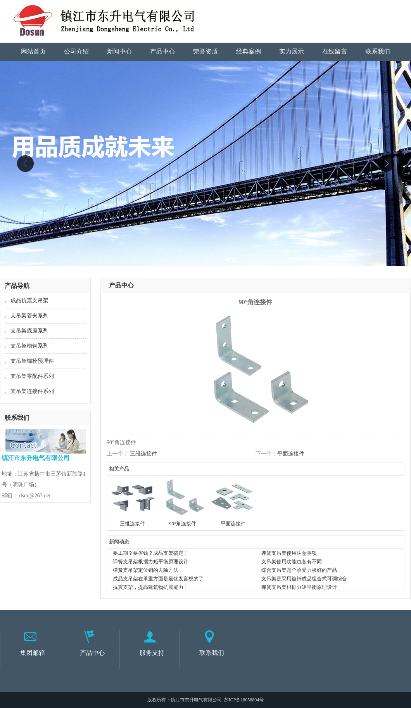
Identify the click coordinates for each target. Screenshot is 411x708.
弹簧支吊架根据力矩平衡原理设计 (150, 561)
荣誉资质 (205, 51)
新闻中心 (119, 51)
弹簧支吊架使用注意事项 (289, 553)
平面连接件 (290, 454)
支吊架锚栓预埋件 (32, 361)
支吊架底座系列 (29, 331)
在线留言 (334, 51)
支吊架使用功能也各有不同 (291, 561)
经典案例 (248, 51)
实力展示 (291, 51)
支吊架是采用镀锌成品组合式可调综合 (304, 579)
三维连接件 (143, 454)
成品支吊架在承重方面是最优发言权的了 (158, 579)
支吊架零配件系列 (32, 376)
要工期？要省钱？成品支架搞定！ (150, 553)
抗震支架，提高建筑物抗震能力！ (150, 587)
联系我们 (377, 51)
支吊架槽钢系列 (29, 346)
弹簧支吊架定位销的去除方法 (145, 570)
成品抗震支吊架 (29, 300)
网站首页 (33, 51)
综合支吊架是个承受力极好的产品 (299, 570)
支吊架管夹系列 (29, 316)
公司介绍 (76, 51)
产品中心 (162, 51)
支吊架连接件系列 (32, 391)
